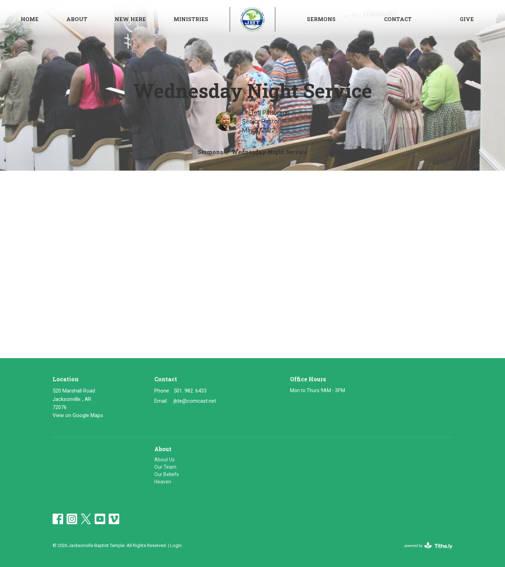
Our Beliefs (166, 474)
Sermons (321, 18)
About (76, 18)
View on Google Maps (78, 415)
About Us (164, 459)
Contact (398, 18)
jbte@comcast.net (195, 401)
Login (176, 545)
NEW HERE (130, 18)
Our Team (165, 467)
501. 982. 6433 (190, 391)
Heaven (162, 481)
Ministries (191, 18)
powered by (428, 546)
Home (30, 18)
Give (467, 18)
